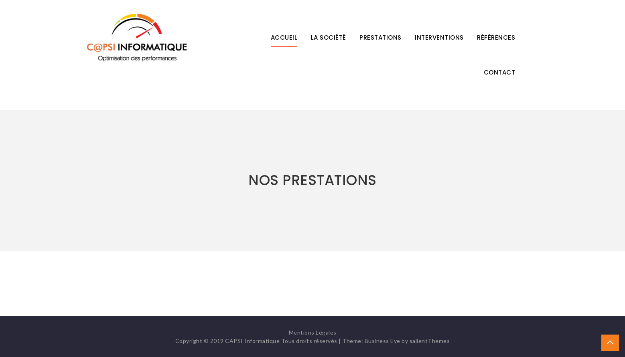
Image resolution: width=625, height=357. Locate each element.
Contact (499, 72)
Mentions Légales (313, 332)
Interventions (439, 37)
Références (496, 37)
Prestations (380, 37)
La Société (328, 37)
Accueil (284, 37)
